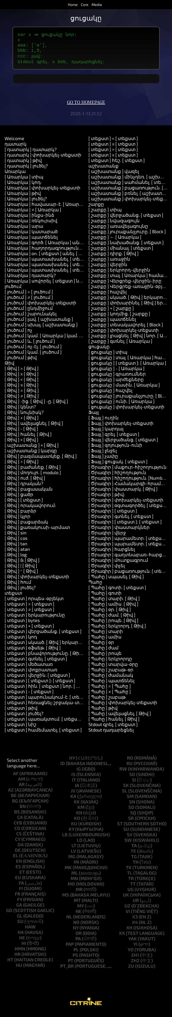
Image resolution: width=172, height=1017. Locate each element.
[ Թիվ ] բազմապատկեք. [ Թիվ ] (41, 460)
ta (134, 849)
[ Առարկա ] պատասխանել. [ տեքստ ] (49, 263)
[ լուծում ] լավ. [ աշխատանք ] (39, 323)
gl (19, 920)
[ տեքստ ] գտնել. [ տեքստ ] (36, 662)
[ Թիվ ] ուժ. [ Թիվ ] (25, 482)
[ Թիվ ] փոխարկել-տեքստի (37, 580)
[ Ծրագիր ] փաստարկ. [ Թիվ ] (123, 493)
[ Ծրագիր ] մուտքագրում (118, 564)
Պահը (95, 586)
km (81, 811)
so (131, 811)
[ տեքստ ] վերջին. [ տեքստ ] (37, 679)
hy (72, 762)
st (120, 827)
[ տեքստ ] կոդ (21, 640)
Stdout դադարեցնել (111, 734)
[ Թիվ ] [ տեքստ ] (24, 504)
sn (132, 805)
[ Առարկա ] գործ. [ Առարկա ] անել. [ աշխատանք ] (63, 246)
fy (19, 903)
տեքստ (13, 597)
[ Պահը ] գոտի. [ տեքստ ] (117, 591)
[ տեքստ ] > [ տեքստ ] (113, 153)
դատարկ (15, 148)
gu (20, 925)
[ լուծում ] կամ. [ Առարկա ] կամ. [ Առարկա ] (55, 339)
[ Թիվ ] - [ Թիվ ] (21, 432)
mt (77, 904)
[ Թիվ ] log (16, 558)
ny (76, 931)
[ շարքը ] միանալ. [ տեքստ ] (120, 252)
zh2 (135, 964)
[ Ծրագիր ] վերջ (107, 536)
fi (21, 892)
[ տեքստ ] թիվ (21, 712)
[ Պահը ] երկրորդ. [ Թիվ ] (117, 630)
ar (22, 788)
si (134, 784)
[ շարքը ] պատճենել (112, 323)
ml (74, 877)
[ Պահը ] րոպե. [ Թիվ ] (113, 624)
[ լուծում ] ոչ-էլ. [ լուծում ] (33, 350)
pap (70, 948)
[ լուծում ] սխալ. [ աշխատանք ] (41, 328)
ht (10, 963)
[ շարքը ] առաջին (109, 263)
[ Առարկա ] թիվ (23, 197)
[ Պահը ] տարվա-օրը (113, 668)
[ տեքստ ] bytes (22, 624)
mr (79, 893)
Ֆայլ (93, 416)
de (18, 854)
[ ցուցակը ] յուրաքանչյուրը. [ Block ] (130, 400)
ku (74, 827)
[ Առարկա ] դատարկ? (30, 279)
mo (71, 888)
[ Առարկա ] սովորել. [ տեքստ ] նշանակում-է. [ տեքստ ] (69, 285)
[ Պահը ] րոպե (105, 657)
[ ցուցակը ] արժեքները (116, 383)
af (16, 777)
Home (73, 4)
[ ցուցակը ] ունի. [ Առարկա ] (121, 405)
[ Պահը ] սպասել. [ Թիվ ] (116, 580)
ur (136, 904)
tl (129, 877)
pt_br (67, 970)
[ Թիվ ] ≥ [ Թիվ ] (22, 378)
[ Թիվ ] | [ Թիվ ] (21, 569)
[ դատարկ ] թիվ (23, 164)
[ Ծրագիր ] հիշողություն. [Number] (128, 482)
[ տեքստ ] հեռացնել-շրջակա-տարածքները (56, 706)
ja (77, 789)
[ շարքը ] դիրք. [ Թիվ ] (113, 257)
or (79, 937)
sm (130, 800)
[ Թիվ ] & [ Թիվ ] (22, 564)
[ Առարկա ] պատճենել (31, 241)
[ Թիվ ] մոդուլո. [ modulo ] (33, 476)
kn (79, 816)
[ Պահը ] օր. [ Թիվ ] (109, 613)
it (74, 784)
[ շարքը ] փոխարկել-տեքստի (123, 334)
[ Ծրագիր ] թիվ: (106, 498)
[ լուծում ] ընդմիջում (29, 312)
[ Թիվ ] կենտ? (20, 410)
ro (130, 762)
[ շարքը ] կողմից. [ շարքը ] (119, 317)
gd (9, 914)
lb (65, 838)
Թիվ (9, 367)
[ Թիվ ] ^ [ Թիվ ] (21, 575)
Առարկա (15, 175)
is (73, 778)
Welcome (14, 142)
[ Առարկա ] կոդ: (23, 186)
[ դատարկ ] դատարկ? (31, 153)
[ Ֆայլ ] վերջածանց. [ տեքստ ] (123, 443)
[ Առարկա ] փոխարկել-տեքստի (42, 191)
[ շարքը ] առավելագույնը (118, 230)
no (76, 926)
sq (133, 816)
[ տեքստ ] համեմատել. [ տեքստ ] (43, 734)
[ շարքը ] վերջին (107, 268)
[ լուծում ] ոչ (18, 334)
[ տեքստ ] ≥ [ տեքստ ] (113, 159)
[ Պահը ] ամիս (105, 640)
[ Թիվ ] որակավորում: (30, 509)
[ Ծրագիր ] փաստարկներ (119, 531)
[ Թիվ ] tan (16, 547)
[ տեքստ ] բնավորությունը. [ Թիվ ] (45, 657)
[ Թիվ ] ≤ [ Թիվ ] (22, 389)
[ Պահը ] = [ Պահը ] (109, 690)
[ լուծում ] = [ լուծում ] (29, 295)
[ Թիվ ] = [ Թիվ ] (22, 394)
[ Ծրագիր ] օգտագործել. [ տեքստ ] (128, 509)
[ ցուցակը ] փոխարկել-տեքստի (126, 410)
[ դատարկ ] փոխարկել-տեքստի (43, 159)
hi (23, 947)
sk (126, 789)
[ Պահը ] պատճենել (111, 684)
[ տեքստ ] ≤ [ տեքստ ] (113, 148)
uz (127, 909)
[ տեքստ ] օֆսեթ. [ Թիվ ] (33, 651)
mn (74, 882)
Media (97, 4)
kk (77, 805)
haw (30, 930)
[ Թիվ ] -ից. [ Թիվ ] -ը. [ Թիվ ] (36, 405)
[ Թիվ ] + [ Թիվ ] (22, 421)
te (133, 855)
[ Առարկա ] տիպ (24, 180)
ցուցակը (99, 350)
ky (71, 833)
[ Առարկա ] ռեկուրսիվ (31, 224)
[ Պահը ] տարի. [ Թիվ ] (114, 602)
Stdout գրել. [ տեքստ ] (113, 728)
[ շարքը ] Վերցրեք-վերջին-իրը (124, 285)
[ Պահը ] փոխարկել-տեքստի (122, 706)
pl (76, 953)
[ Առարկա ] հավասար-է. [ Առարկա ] (47, 208)
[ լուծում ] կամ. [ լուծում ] (33, 356)
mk (68, 871)
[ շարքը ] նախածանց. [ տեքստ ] (126, 246)
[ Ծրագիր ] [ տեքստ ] (112, 515)
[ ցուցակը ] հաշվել (110, 394)
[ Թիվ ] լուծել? (20, 591)
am (21, 783)
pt (70, 964)
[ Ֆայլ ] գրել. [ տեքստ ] (113, 438)
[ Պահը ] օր (101, 646)
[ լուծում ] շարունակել (30, 317)
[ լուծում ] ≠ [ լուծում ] (29, 301)
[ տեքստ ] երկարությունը (35, 619)
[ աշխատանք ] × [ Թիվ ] (32, 449)
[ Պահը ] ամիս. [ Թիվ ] (113, 608)
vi (128, 915)
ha (21, 936)
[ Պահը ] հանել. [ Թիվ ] (114, 723)
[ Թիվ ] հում (18, 586)
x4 (135, 926)
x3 (135, 920)
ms (65, 899)
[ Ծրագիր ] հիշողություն (117, 476)
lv (73, 855)
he (22, 941)
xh (129, 931)
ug (130, 893)
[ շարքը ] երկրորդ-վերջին (119, 274)
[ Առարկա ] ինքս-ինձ (29, 219)
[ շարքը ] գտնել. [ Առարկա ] (120, 345)
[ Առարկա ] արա (24, 230)
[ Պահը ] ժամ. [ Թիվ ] (111, 619)
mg (71, 860)
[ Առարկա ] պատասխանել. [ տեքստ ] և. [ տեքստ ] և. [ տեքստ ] (78, 274)
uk (126, 899)
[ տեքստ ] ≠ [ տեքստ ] (29, 613)
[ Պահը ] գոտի (105, 597)
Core (84, 4)
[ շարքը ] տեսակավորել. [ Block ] (125, 328)
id (62, 767)
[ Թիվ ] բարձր (20, 515)
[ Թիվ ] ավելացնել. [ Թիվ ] (34, 427)
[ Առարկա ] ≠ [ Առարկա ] (33, 213)
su (126, 833)
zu (131, 970)
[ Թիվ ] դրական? (24, 487)
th (136, 866)
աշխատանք (103, 170)
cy (17, 843)
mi (76, 866)
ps (75, 959)
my (80, 909)
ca (20, 821)
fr (17, 898)
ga (19, 909)
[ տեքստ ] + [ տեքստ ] (29, 630)
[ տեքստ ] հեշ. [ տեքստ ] (116, 164)
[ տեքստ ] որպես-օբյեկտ (34, 602)
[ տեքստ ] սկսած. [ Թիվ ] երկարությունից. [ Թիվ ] (62, 646)
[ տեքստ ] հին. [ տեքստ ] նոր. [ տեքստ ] (50, 690)
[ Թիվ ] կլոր (17, 520)
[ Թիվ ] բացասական (29, 493)
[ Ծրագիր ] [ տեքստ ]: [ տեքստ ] (125, 525)
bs (17, 815)
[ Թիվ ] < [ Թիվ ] (22, 383)
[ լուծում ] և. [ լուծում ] (30, 345)
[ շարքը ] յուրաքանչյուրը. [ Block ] (127, 235)
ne (79, 915)
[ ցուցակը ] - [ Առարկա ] (116, 372)
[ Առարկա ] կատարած (31, 235)
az (11, 794)
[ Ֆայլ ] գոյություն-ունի (115, 449)
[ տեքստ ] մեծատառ (29, 668)
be (14, 799)
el (15, 859)
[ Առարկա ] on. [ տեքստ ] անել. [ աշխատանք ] (58, 257)
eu (18, 881)
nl (69, 920)
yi (135, 948)
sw (128, 844)
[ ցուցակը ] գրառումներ (117, 378)
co (17, 832)
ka (73, 800)
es (18, 870)
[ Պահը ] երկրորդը (110, 662)
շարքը (96, 208)
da (21, 848)
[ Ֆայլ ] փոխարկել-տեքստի (120, 427)
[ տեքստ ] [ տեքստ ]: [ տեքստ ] (40, 684)
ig (79, 773)
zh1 (135, 959)
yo (131, 953)
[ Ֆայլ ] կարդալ (105, 432)
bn (23, 810)
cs (19, 837)
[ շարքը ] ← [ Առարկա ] (114, 241)
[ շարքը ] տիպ (105, 213)
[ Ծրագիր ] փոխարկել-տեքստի (125, 504)
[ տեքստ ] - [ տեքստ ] (29, 695)
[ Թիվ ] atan (17, 553)
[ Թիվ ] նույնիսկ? (24, 416)
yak (132, 942)
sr (131, 822)
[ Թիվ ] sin (15, 536)
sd (132, 778)
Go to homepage (86, 107)
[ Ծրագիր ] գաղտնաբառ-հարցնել (128, 558)
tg (134, 860)
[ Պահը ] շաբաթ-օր (110, 673)
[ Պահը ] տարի (105, 635)
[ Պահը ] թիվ (103, 712)
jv (73, 794)
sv (129, 838)
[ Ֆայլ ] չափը (103, 460)
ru (130, 767)
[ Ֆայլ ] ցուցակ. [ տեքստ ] (118, 465)
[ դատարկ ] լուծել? (26, 170)
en (19, 865)
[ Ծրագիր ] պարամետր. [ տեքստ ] (128, 542)
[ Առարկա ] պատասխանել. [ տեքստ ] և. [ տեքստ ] (63, 268)
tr (131, 882)
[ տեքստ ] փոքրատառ (31, 673)
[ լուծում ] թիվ (21, 361)
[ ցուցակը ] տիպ (107, 356)
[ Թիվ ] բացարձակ (26, 525)
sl (124, 794)
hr (17, 958)
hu (19, 969)
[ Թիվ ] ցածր (19, 498)
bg (15, 805)
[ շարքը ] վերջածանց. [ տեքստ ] (125, 219)
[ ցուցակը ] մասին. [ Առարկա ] (124, 389)
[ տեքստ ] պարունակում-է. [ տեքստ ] (48, 701)
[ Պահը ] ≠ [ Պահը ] (109, 695)
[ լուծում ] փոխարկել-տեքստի (40, 306)
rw (123, 773)
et (22, 876)
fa (21, 887)
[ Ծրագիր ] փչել (106, 569)
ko (77, 822)
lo (79, 844)
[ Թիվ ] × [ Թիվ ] (21, 443)
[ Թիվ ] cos (16, 542)
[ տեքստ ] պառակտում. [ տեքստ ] (44, 723)
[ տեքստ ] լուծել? (24, 717)
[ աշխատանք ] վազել (113, 175)
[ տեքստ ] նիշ (20, 728)
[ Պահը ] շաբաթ (107, 701)
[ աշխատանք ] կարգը (31, 454)
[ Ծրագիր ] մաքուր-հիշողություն (127, 471)
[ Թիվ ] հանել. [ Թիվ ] (28, 438)
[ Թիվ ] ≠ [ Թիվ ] (22, 400)
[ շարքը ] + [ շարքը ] (111, 312)
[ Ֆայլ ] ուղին (103, 421)
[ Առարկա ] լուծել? (26, 202)
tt (133, 888)
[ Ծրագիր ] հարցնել (111, 553)
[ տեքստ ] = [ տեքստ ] (29, 608)
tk (129, 871)
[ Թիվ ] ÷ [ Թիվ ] (22, 465)
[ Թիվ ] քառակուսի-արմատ (37, 531)
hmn (20, 952)
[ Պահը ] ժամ (103, 651)
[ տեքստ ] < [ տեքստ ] (113, 142)
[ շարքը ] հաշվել (107, 295)
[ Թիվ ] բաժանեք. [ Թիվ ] (33, 471)
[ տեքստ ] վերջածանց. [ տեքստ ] (43, 635)
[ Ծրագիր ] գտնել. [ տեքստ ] (120, 520)
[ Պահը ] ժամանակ (110, 679)
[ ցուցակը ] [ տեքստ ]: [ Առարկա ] (127, 367)
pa (78, 942)
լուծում (13, 290)
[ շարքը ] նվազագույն (114, 224)
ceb (18, 826)
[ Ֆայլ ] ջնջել (102, 454)
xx (122, 937)
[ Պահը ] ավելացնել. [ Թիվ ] (119, 717)
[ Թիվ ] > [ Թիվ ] (22, 372)
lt (73, 849)
